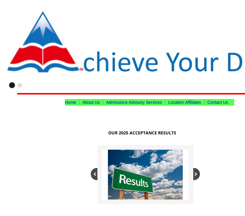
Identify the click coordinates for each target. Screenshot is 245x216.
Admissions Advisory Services (134, 102)
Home (70, 102)
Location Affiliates (184, 102)
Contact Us (217, 102)
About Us (91, 102)
